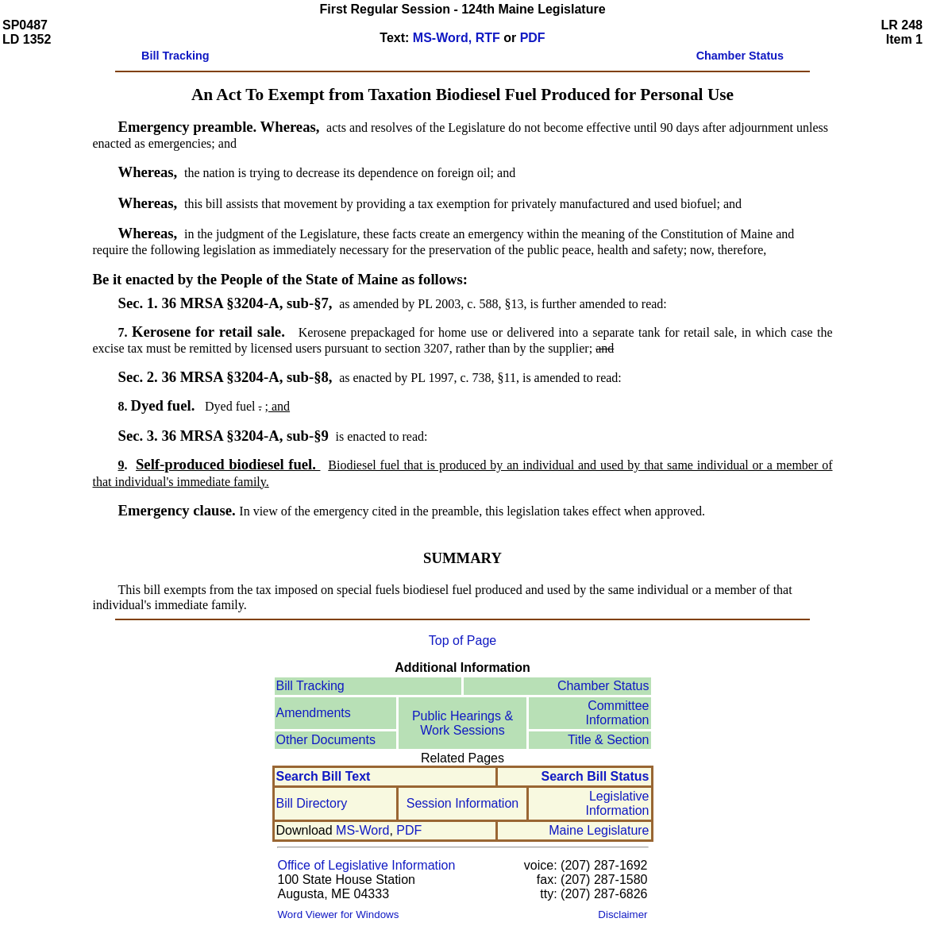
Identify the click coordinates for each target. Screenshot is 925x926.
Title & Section (608, 740)
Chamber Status (603, 686)
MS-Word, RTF (456, 37)
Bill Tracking (310, 686)
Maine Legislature (599, 830)
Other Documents (326, 740)
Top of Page (462, 640)
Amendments (313, 713)
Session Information (462, 803)
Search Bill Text (323, 776)
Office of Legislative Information (367, 865)
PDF (532, 37)
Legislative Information (617, 803)
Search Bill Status (595, 776)
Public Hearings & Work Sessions (462, 723)
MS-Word (362, 830)
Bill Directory (312, 803)
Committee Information (617, 713)
